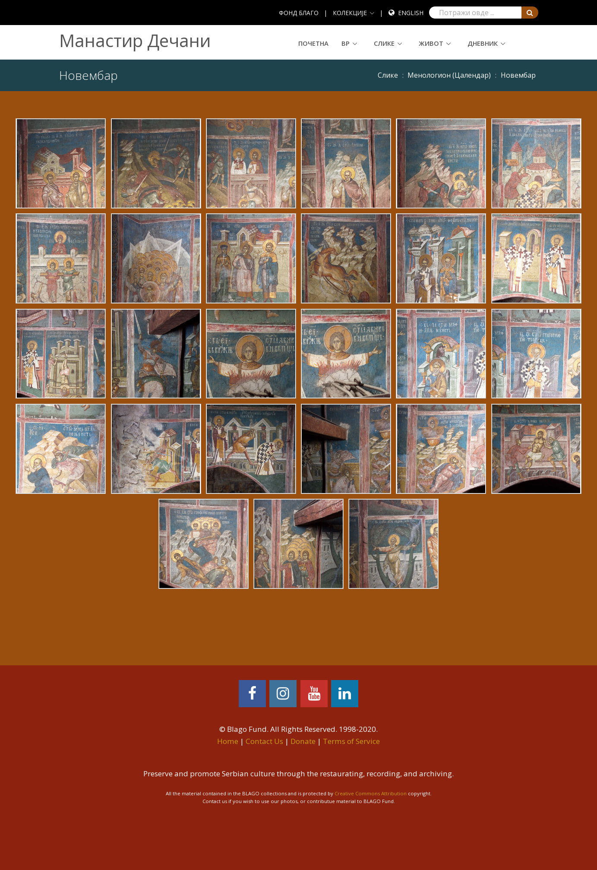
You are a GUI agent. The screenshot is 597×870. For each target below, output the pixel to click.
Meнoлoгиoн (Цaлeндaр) (449, 75)
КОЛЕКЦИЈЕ (350, 13)
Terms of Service (351, 741)
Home (227, 741)
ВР (345, 43)
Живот (431, 43)
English (410, 13)
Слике (384, 43)
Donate (303, 741)
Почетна (313, 43)
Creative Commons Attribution (371, 793)
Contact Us (264, 741)
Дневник (482, 43)
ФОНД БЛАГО (299, 13)
